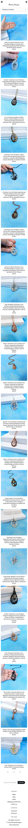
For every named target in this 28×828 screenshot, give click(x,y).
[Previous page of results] (8, 772)
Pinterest (14, 813)
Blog (14, 797)
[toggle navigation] (2, 2)
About (14, 799)
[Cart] (26, 2)
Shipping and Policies (14, 802)
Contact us (14, 804)
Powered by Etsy (14, 825)
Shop (14, 794)
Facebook (14, 811)
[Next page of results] (20, 772)
